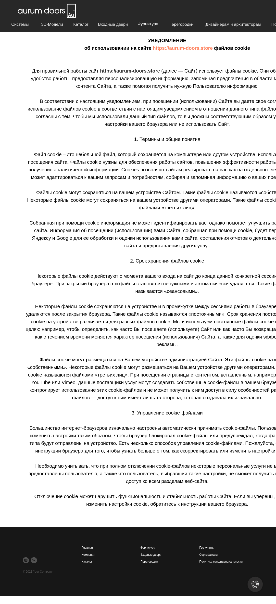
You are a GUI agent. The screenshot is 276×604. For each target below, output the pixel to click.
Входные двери (113, 24)
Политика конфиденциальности (221, 561)
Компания (88, 554)
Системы (20, 24)
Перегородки (181, 24)
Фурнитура (148, 24)
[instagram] (26, 560)
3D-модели (52, 24)
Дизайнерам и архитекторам (233, 24)
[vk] (34, 560)
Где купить (206, 547)
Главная (87, 547)
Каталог (80, 24)
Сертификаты (208, 554)
